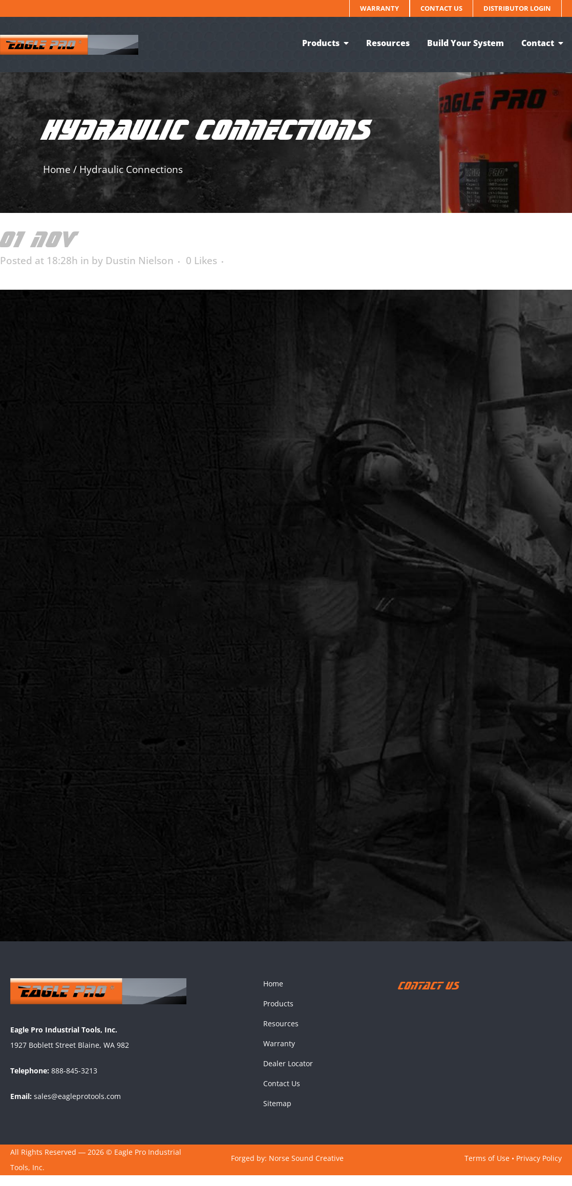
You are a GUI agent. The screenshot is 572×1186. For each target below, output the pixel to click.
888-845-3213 (74, 1081)
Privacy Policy (539, 1168)
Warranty (379, 8)
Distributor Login (517, 8)
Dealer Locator (288, 1074)
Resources (281, 1034)
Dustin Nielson (139, 260)
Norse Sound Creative (306, 1168)
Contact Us (441, 8)
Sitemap (277, 1114)
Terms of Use (487, 1168)
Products (278, 1014)
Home (57, 169)
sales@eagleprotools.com (77, 1106)
